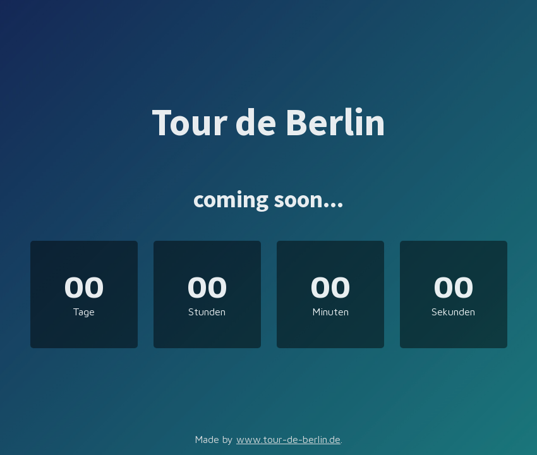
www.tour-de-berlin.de (288, 439)
